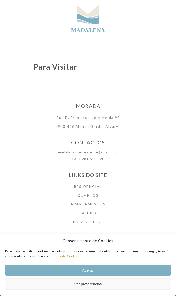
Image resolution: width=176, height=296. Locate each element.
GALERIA (88, 213)
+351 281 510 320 (88, 159)
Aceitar (88, 272)
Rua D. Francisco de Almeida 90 (88, 117)
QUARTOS (88, 195)
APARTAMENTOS (88, 204)
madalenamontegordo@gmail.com (88, 152)
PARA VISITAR (88, 222)
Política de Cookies (65, 257)
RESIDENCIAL (88, 186)
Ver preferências (88, 285)
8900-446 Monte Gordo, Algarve (88, 126)
